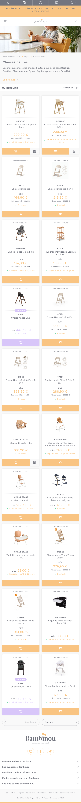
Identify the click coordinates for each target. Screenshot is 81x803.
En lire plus (9, 79)
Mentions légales (17, 793)
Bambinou (41, 21)
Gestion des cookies (67, 793)
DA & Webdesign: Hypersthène (28, 798)
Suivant (49, 722)
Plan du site (53, 793)
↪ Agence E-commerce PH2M (53, 798)
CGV (7, 793)
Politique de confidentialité (36, 793)
